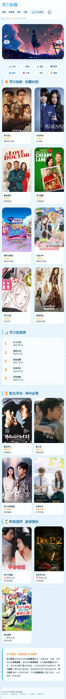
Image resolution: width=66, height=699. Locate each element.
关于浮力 (5, 694)
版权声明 (14, 694)
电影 (4, 12)
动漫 (25, 12)
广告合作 (31, 694)
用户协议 (23, 694)
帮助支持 (40, 694)
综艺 (19, 12)
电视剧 (11, 12)
